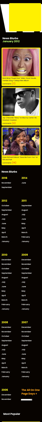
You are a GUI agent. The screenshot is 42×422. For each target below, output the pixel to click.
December (6, 259)
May (3, 228)
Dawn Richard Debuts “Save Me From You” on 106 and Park (20, 158)
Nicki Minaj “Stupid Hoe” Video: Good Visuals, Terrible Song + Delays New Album (19, 79)
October (5, 205)
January (5, 241)
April (4, 232)
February (26, 237)
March (4, 237)
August (5, 214)
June (24, 183)
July (3, 219)
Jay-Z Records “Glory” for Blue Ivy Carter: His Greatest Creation (19, 119)
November (6, 183)
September (7, 187)
